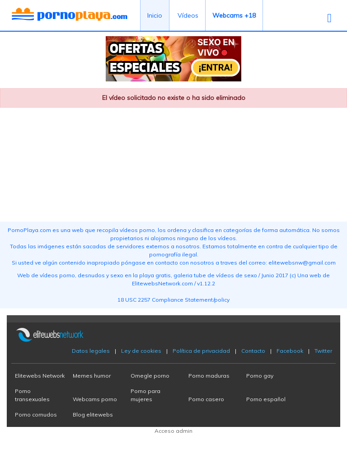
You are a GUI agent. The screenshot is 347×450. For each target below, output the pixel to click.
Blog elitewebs (93, 414)
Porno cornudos (36, 414)
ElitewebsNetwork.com (162, 283)
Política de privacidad (201, 350)
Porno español (266, 399)
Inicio (154, 15)
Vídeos (188, 15)
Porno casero (206, 399)
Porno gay (259, 375)
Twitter (323, 350)
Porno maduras (209, 375)
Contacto (253, 350)
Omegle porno (150, 375)
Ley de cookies (141, 350)
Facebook (290, 350)
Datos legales (91, 350)
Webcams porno (95, 399)
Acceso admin (173, 430)
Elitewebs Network (40, 375)
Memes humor (92, 375)
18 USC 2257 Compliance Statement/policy (173, 299)
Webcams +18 (234, 15)
